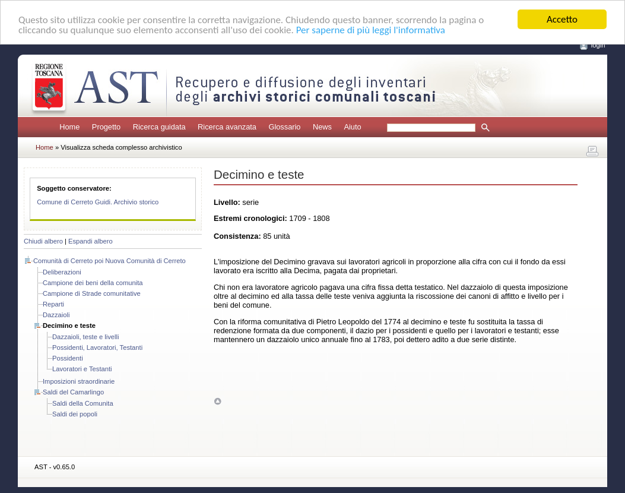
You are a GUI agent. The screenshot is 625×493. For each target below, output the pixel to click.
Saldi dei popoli (74, 414)
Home (69, 126)
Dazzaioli (56, 314)
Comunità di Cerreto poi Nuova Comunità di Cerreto (109, 260)
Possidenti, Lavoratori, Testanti (97, 347)
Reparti (53, 304)
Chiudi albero (43, 241)
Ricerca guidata (159, 126)
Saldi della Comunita (82, 403)
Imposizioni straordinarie (79, 381)
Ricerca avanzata (227, 126)
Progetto (106, 126)
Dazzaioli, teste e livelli (85, 336)
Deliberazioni (62, 272)
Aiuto (352, 126)
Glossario (284, 126)
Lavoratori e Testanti (82, 368)
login (598, 45)
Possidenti (67, 358)
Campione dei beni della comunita (93, 282)
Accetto (562, 19)
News (322, 126)
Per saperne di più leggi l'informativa (370, 30)
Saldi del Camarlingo (73, 392)
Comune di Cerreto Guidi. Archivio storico (97, 202)
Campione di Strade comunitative (92, 293)
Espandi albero (90, 241)
